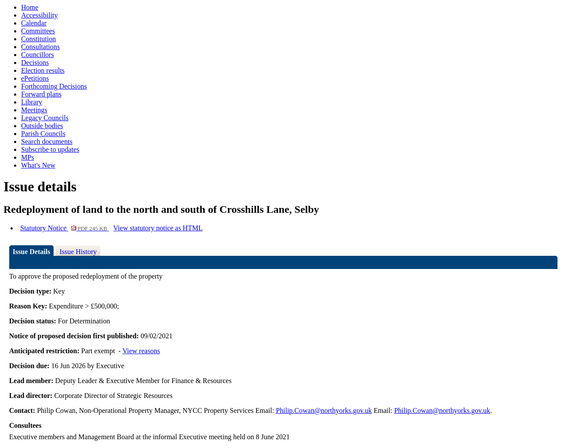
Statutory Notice (64, 228)
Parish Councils (43, 133)
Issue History (78, 251)
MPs (27, 157)
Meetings (34, 110)
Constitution (38, 39)
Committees (38, 31)
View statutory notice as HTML (158, 228)
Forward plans (41, 94)
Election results (43, 70)
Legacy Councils (45, 118)
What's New (38, 165)
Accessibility (39, 15)
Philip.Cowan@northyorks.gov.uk (324, 410)
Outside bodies (42, 125)
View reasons (141, 351)
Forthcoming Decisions (54, 86)
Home (29, 7)
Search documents (46, 141)
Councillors (37, 54)
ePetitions (35, 78)
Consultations (40, 46)
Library (31, 102)
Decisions (35, 62)
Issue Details (32, 251)
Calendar (34, 23)
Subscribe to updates (50, 149)
